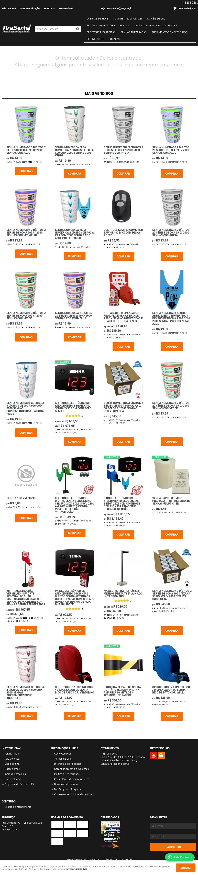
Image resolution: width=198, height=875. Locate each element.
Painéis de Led (156, 18)
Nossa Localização (30, 8)
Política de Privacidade (67, 774)
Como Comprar (62, 753)
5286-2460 (109, 753)
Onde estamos (13, 779)
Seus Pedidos (66, 8)
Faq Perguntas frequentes (69, 789)
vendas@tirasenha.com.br (115, 763)
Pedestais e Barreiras (101, 32)
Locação (114, 39)
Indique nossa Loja (15, 774)
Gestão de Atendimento (18, 806)
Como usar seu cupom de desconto (74, 794)
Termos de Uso (62, 758)
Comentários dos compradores (71, 779)
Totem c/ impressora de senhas (108, 25)
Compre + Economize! (127, 18)
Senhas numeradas (134, 32)
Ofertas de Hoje (97, 18)
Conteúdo (9, 801)
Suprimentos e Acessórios (169, 32)
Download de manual (66, 784)
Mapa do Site (12, 763)
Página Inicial (12, 753)
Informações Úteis (64, 748)
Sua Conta (49, 8)
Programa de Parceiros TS (19, 784)
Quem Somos (12, 768)
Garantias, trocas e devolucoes (71, 768)
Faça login (126, 8)
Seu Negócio (95, 39)
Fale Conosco (9, 8)
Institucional (11, 748)
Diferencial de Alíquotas (67, 763)
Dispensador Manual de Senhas (155, 25)
